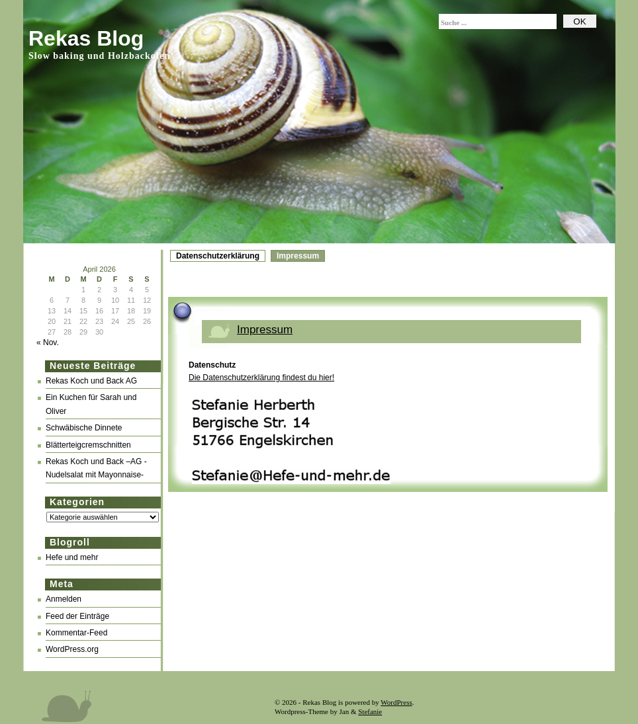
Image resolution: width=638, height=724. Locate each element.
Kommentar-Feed (76, 632)
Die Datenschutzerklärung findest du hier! (261, 377)
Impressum (298, 256)
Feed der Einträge (77, 616)
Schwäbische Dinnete (84, 427)
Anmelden (63, 599)
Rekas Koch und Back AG (91, 380)
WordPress (396, 702)
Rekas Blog (86, 38)
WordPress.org (72, 649)
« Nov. (47, 342)
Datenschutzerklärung (217, 256)
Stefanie (370, 711)
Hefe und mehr (72, 557)
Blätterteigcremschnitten (88, 445)
